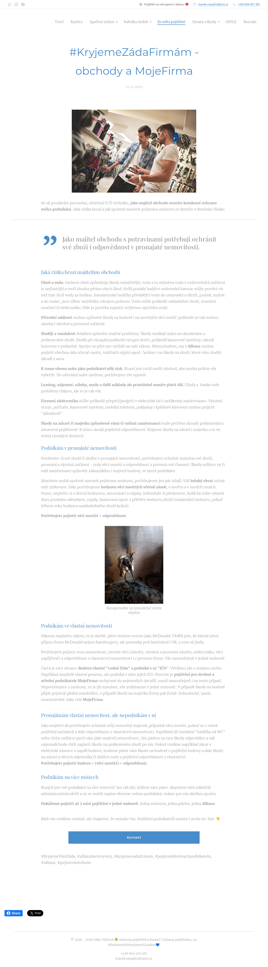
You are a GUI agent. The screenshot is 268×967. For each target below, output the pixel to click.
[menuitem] (46, 21)
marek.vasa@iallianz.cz (213, 4)
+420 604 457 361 (249, 4)
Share (13, 913)
